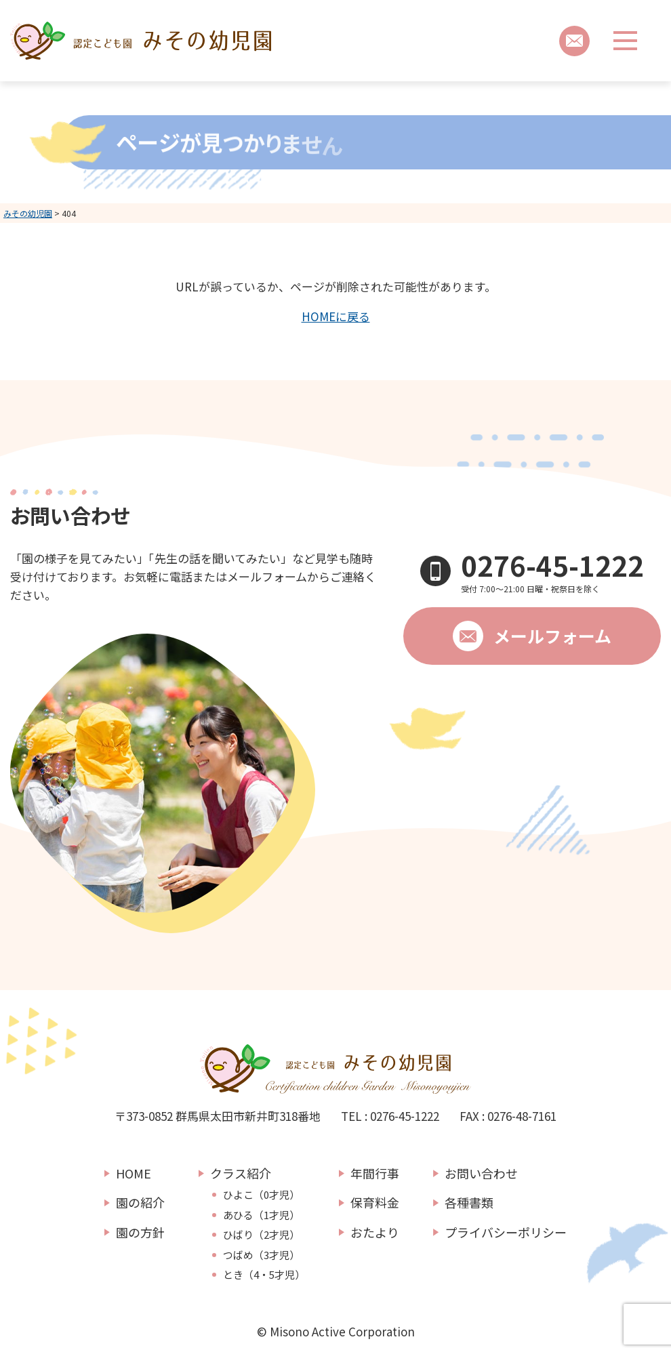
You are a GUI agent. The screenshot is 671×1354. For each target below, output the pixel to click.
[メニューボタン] (625, 40)
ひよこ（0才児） (261, 1195)
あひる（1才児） (261, 1215)
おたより (374, 1232)
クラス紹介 (240, 1173)
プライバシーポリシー (506, 1232)
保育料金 (374, 1202)
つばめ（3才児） (261, 1255)
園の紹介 (140, 1202)
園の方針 (140, 1232)
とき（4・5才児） (264, 1274)
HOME (133, 1173)
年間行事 (374, 1173)
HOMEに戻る (336, 316)
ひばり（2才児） (261, 1235)
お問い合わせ (481, 1173)
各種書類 (469, 1202)
